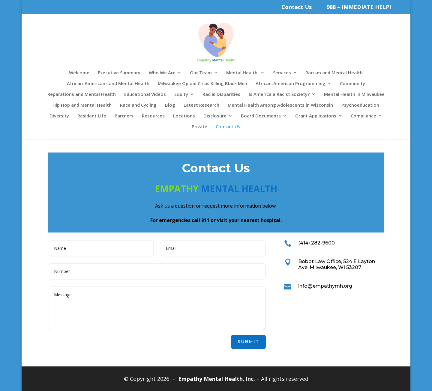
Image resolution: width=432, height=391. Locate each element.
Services (282, 73)
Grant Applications (315, 116)
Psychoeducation (360, 105)
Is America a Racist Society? (279, 94)
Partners (124, 116)
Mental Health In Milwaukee (354, 94)
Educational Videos (145, 94)
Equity (181, 94)
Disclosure (214, 116)
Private (199, 126)
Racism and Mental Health (334, 73)
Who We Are (162, 73)
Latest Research (201, 105)
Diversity (59, 116)
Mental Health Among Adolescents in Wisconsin (280, 105)
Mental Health (242, 73)
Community (352, 83)
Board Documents (261, 116)
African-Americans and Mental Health (108, 83)
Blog (170, 105)
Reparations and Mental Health (81, 94)
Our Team (201, 73)
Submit (248, 341)
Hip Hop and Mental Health (82, 105)
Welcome (79, 73)
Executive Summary (119, 73)
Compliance (363, 116)
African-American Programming (291, 83)
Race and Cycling (138, 105)
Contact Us (296, 6)
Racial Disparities (221, 94)
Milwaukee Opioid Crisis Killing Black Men (202, 83)
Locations (184, 116)
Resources (153, 116)
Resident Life (91, 116)
